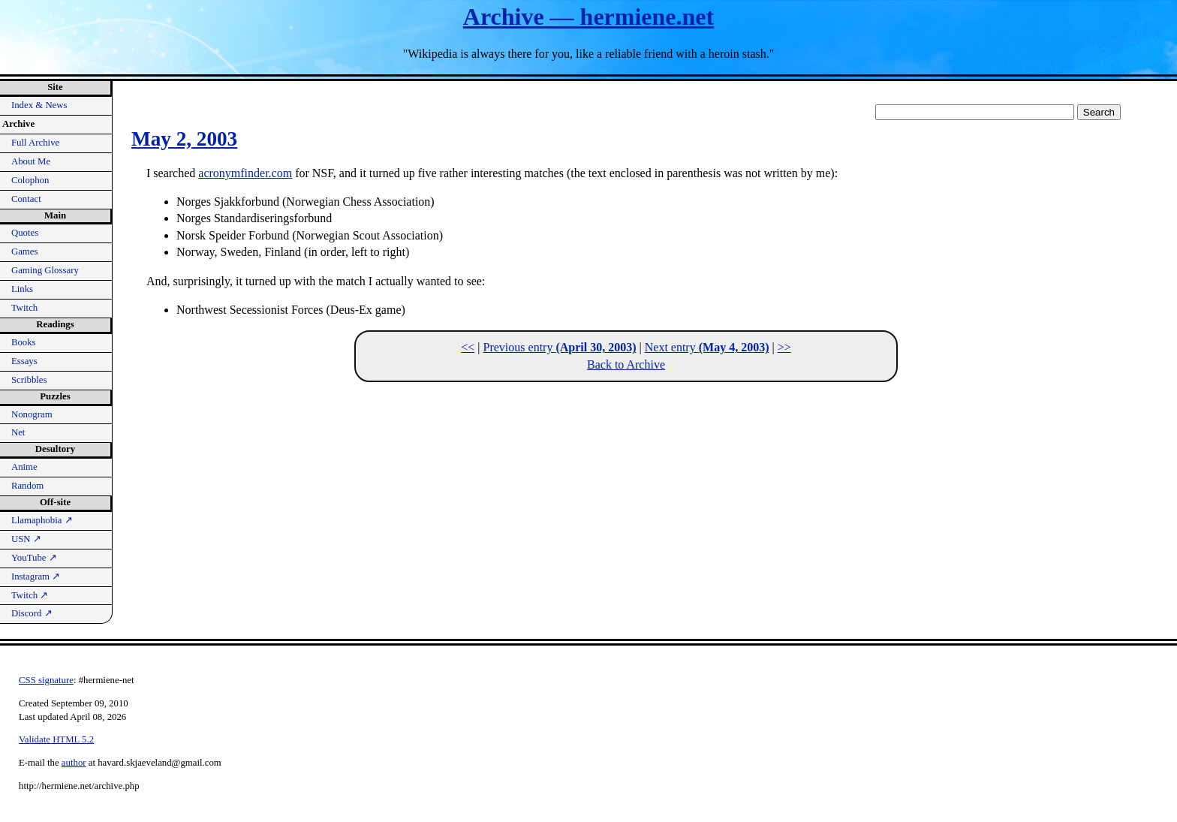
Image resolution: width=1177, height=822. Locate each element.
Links (22, 289)
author (74, 762)
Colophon (30, 180)
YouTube (34, 558)
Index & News (39, 105)
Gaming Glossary (45, 270)
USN (26, 539)
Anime (24, 467)
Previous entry (560, 347)
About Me (30, 161)
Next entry (707, 347)
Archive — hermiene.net (588, 16)
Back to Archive (626, 364)
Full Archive (35, 142)
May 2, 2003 (184, 139)
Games (24, 251)
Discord (32, 613)
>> (784, 347)
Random (27, 485)
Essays (24, 361)
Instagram (35, 576)
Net (18, 432)
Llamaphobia (42, 520)
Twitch (24, 308)
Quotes (24, 232)
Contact (26, 199)
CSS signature (46, 680)
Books (23, 342)
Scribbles (29, 380)
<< (467, 347)
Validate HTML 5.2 (56, 739)
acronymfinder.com (245, 173)
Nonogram (32, 414)
